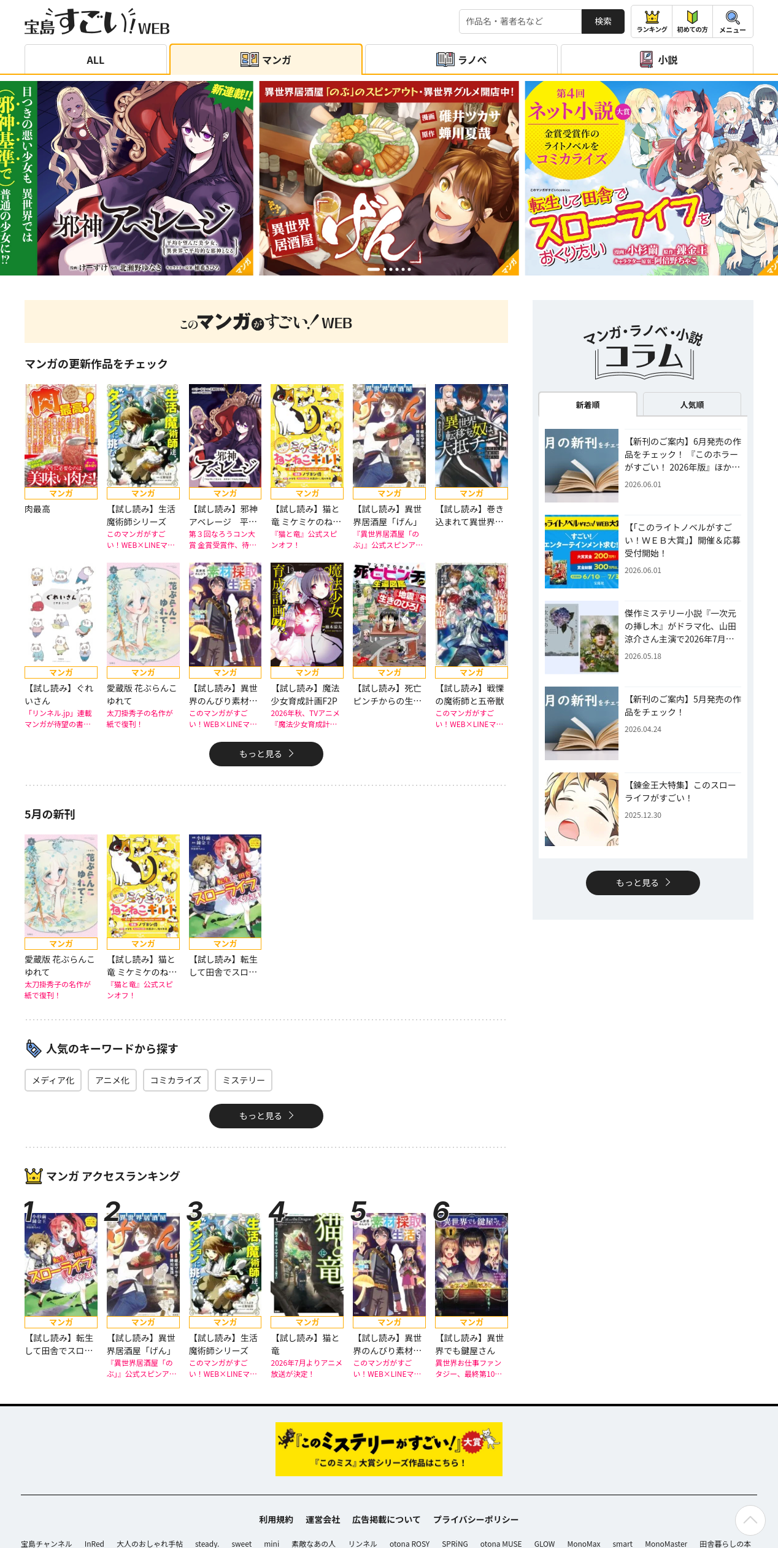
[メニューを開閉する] (733, 21)
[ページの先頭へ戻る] (750, 1520)
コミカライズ (176, 1080)
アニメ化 (112, 1080)
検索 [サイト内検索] (603, 21)
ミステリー (243, 1080)
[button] (374, 269)
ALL (95, 59)
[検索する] (520, 21)
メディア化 (53, 1080)
